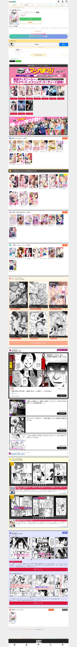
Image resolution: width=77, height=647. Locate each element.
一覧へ (64, 138)
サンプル (30, 19)
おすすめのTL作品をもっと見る (38, 342)
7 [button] (43, 484)
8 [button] (45, 484)
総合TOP (14, 4)
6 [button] (41, 484)
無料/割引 (26, 4)
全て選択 (11, 45)
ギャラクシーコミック (14, 629)
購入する (64, 44)
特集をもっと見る (62, 349)
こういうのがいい (14, 536)
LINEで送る (18, 61)
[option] (21, 473)
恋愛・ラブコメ (20, 7)
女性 (15, 7)
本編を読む (30, 22)
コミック (11, 7)
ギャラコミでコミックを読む (38, 35)
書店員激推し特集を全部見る (39, 453)
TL (38, 4)
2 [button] (33, 484)
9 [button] (46, 597)
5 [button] (39, 484)
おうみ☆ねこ (23, 14)
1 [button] (31, 484)
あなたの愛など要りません (16, 573)
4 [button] (37, 484)
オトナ (62, 4)
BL (50, 4)
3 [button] (35, 484)
